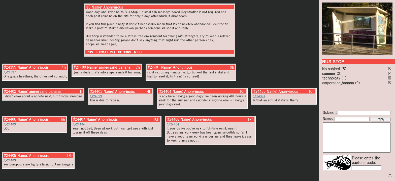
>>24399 (96, 96)
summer (329, 73)
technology (331, 78)
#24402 (10, 91)
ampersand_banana (338, 83)
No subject (332, 69)
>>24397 (10, 72)
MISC (138, 52)
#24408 (173, 119)
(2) (339, 73)
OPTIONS (124, 52)
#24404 (165, 91)
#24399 (10, 67)
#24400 (80, 67)
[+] (390, 174)
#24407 (79, 119)
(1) (344, 78)
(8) (344, 69)
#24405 (259, 91)
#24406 (10, 119)
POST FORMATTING (101, 52)
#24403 (96, 91)
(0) (357, 83)
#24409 (10, 155)
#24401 (154, 67)
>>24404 (79, 124)
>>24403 (10, 124)
